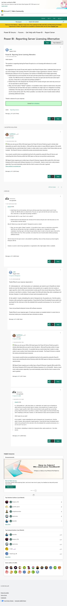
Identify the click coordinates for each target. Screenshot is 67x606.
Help (54, 18)
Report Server (50, 32)
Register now (54, 26)
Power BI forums (10, 32)
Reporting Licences (14, 109)
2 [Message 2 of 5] (10, 256)
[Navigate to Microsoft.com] (5, 11)
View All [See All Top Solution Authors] (7, 524)
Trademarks (3, 597)
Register (43, 18)
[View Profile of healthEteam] (12, 134)
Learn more (4, 6)
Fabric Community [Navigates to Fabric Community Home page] (18, 11)
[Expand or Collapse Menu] (2, 15)
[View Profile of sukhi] (10, 49)
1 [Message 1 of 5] (10, 113)
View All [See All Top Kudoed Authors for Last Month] (7, 557)
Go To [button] (59, 18)
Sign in (49, 18)
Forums (21, 32)
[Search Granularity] (21, 21)
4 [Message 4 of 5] (17, 435)
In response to (9, 137)
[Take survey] (10, 486)
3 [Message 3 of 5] (13, 319)
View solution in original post (13, 166)
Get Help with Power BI (34, 32)
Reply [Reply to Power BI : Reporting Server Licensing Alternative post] (58, 118)
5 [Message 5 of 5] (10, 171)
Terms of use (4, 595)
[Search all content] (46, 21)
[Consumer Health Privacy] (20, 600)
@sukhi (9, 206)
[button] (47, 42)
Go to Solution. (36, 103)
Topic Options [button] (56, 42)
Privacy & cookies (5, 592)
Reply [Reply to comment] (58, 176)
